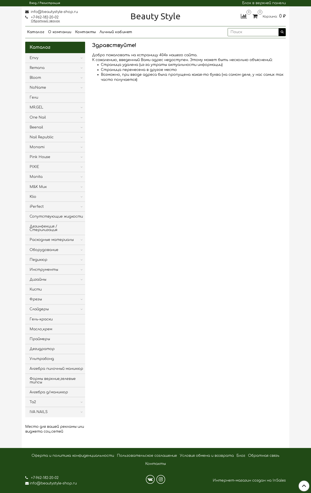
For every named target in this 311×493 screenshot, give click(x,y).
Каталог (36, 32)
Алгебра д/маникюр (49, 392)
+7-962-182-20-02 (44, 17)
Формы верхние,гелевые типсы (53, 380)
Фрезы (36, 299)
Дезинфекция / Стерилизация (43, 228)
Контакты (85, 32)
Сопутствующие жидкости (56, 217)
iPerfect (37, 207)
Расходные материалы (52, 240)
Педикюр (38, 260)
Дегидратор (42, 349)
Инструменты (44, 270)
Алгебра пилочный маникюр (56, 369)
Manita (36, 177)
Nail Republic (42, 137)
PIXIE (34, 167)
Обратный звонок (45, 21)
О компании (59, 32)
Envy (34, 58)
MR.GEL (36, 107)
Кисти (36, 289)
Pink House (40, 157)
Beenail (36, 127)
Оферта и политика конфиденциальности (73, 456)
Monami (37, 147)
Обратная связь (263, 456)
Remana (37, 68)
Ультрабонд (42, 359)
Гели (34, 97)
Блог (240, 456)
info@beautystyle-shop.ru (54, 12)
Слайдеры (39, 309)
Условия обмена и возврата (207, 456)
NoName (38, 88)
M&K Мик (38, 187)
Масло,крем (41, 329)
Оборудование (44, 250)
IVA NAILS (39, 412)
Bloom (35, 78)
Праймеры (40, 339)
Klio (33, 197)
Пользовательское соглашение (147, 456)
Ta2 (33, 402)
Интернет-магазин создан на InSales (249, 480)
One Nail (38, 117)
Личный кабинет (116, 32)
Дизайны (38, 280)
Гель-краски (41, 319)
